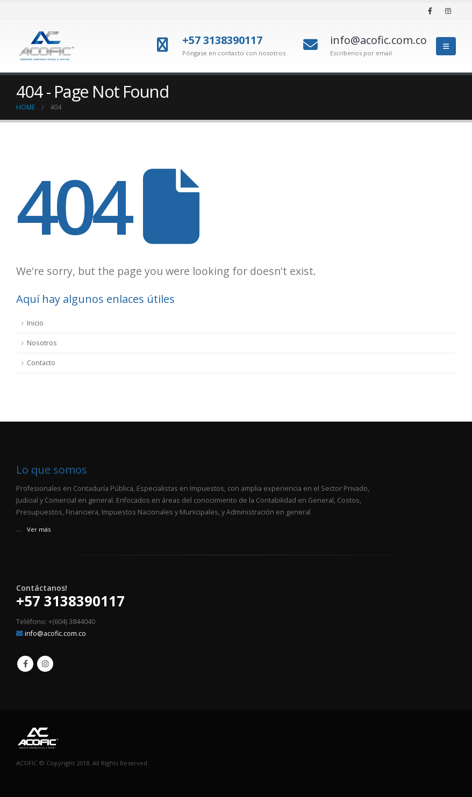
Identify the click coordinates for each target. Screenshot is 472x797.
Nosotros (42, 342)
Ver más (39, 529)
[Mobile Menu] (446, 46)
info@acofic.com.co (55, 633)
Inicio (35, 323)
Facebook (25, 664)
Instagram (45, 664)
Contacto (41, 362)
